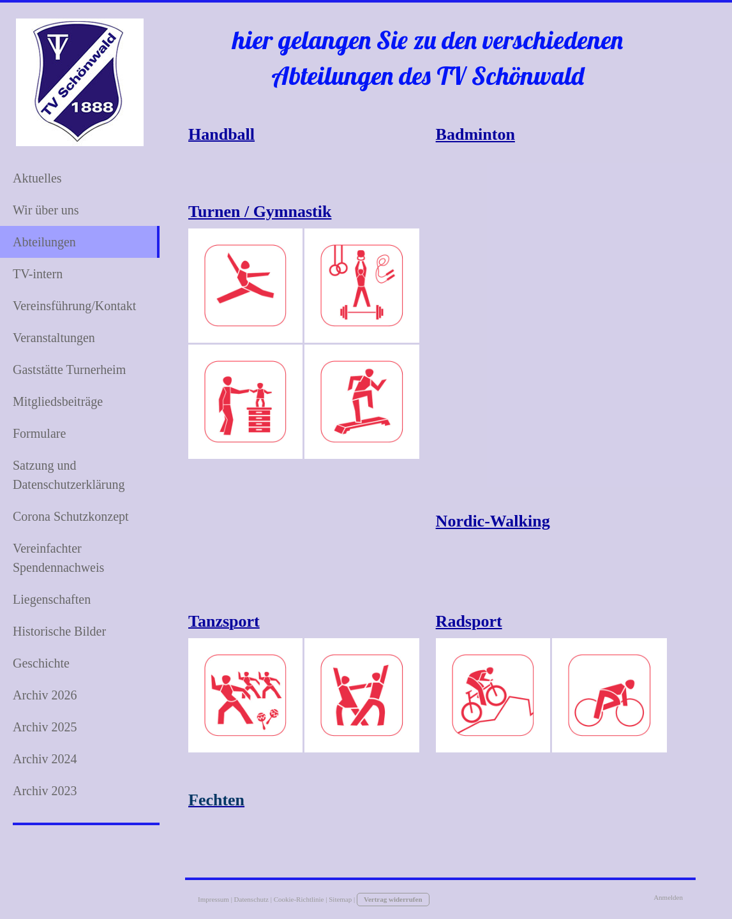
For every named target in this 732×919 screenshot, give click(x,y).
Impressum (213, 899)
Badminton (475, 134)
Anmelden (668, 897)
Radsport (469, 621)
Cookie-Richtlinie (299, 899)
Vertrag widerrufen (393, 899)
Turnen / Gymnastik (259, 211)
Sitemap (340, 899)
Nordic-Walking (493, 521)
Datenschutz (251, 899)
